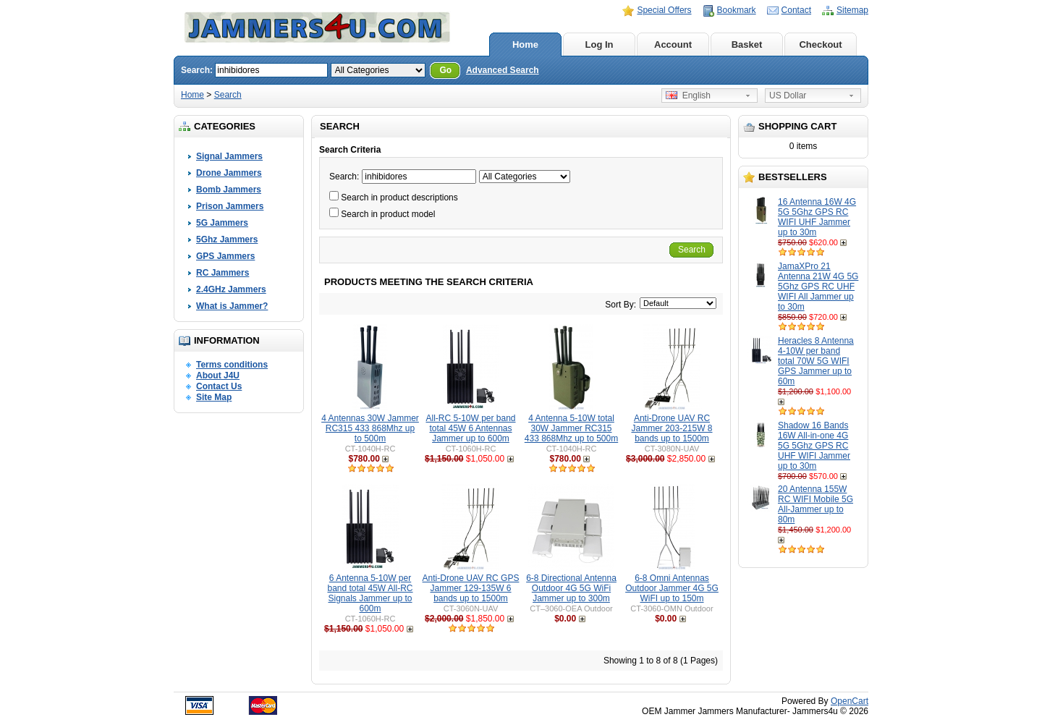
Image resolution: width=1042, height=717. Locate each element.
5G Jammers (222, 223)
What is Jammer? (232, 306)
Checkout (820, 44)
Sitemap (852, 10)
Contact (796, 10)
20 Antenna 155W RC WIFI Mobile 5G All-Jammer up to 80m (815, 504)
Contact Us (219, 386)
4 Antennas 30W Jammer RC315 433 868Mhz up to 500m (370, 428)
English (688, 95)
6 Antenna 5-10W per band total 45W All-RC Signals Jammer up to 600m (369, 593)
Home (525, 44)
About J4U (218, 375)
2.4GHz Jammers (231, 289)
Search (228, 95)
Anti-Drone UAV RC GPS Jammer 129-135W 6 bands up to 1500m (471, 588)
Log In (599, 44)
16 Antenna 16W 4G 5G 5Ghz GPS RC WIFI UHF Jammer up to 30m (817, 217)
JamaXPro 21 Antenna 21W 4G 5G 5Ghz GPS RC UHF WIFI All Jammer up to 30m (818, 286)
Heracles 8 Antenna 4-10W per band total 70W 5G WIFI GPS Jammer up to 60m (816, 361)
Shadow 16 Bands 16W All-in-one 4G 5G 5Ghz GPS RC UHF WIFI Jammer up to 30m (814, 445)
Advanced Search (502, 70)
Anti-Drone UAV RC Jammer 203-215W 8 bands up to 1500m (671, 428)
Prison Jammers (229, 206)
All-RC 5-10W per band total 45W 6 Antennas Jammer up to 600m (470, 428)
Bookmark (736, 10)
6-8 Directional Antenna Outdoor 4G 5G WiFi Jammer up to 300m (571, 588)
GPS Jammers (225, 256)
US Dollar (787, 95)
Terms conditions (232, 365)
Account (673, 44)
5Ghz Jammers (227, 239)
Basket (747, 44)
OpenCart (849, 701)
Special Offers (664, 10)
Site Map (214, 397)
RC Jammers (222, 273)
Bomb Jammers (228, 189)
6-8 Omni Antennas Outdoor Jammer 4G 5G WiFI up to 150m (672, 588)
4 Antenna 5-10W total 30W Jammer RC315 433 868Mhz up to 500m (571, 428)
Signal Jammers (229, 156)
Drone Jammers (229, 173)
